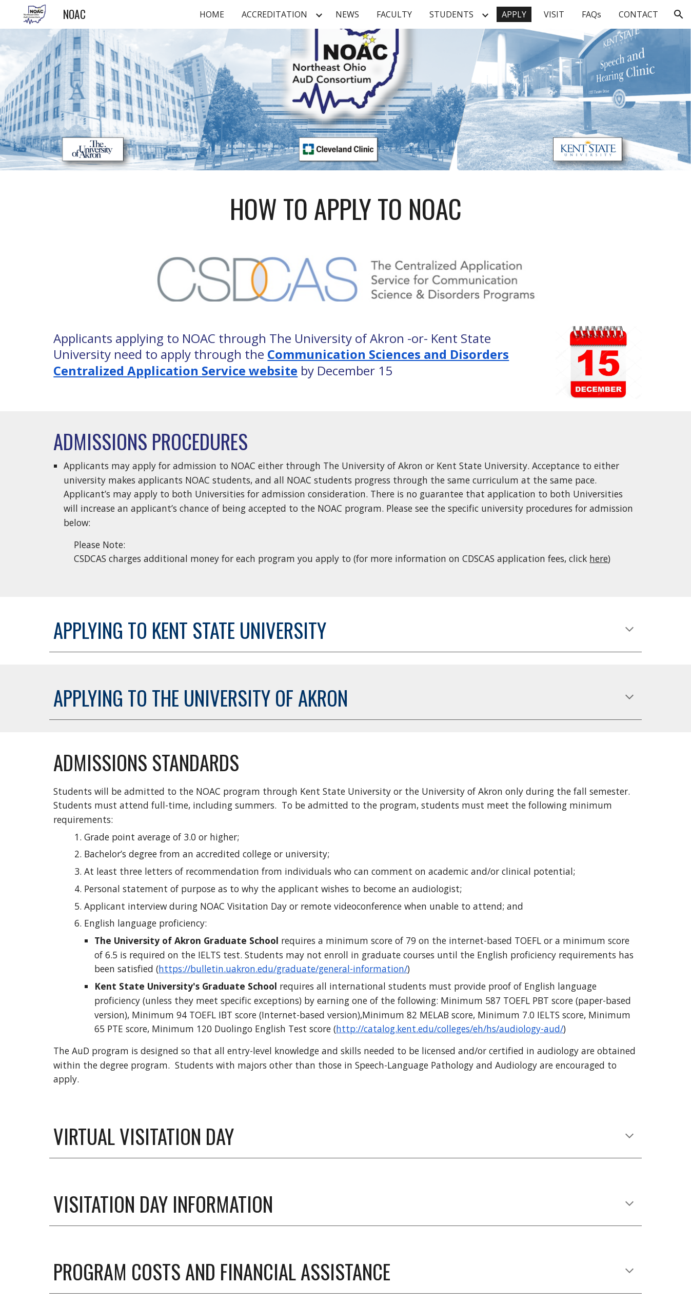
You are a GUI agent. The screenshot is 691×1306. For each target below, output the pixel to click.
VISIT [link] (554, 14)
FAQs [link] (591, 14)
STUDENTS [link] (451, 14)
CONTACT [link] (638, 14)
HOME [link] (212, 14)
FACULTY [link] (394, 14)
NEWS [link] (347, 14)
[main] (345, 209)
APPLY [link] (514, 14)
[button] (678, 14)
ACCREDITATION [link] (274, 14)
